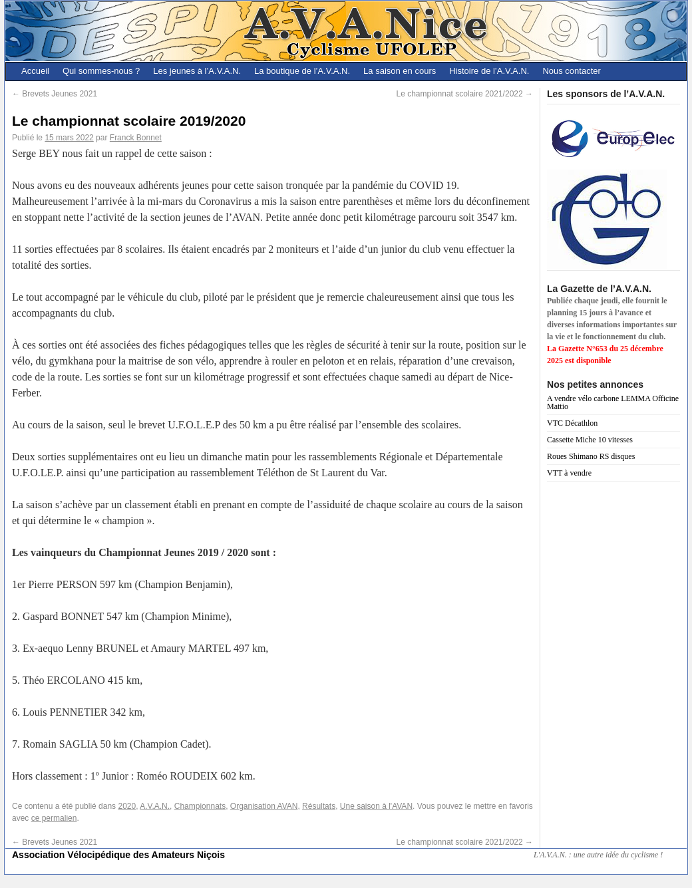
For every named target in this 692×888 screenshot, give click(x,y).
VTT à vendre (569, 473)
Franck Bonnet (136, 137)
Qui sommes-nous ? (101, 71)
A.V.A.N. (155, 806)
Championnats (200, 806)
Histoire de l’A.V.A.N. (489, 71)
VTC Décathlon (572, 423)
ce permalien (54, 818)
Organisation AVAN (264, 806)
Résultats (318, 806)
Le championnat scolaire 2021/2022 (465, 93)
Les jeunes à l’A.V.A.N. (197, 71)
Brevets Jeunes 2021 (54, 93)
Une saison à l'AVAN (376, 806)
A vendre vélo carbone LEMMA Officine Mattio (613, 402)
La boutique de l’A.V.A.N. (302, 71)
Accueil (35, 71)
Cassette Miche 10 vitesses (590, 439)
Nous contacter (571, 71)
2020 (127, 806)
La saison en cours (399, 71)
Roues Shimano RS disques (591, 456)
